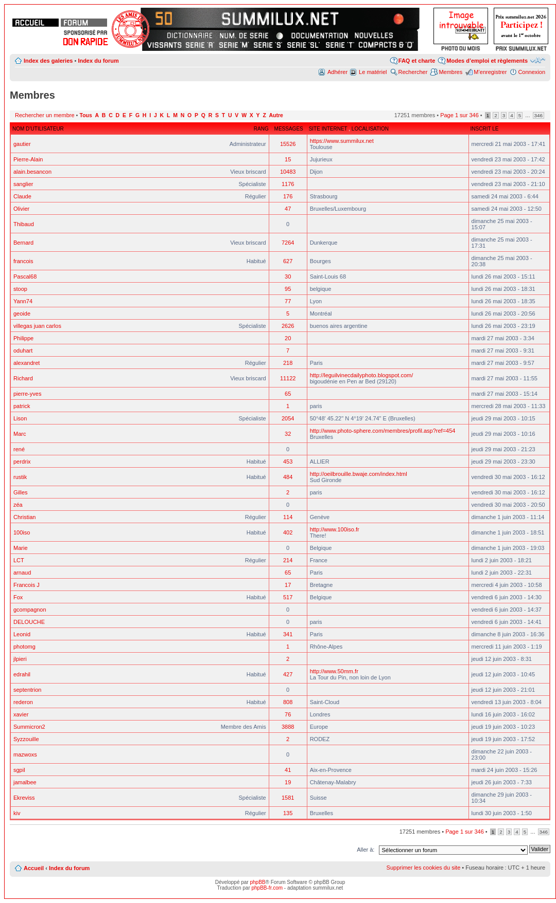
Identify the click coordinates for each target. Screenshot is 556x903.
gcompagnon (29, 609)
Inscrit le (485, 129)
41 (288, 770)
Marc (19, 434)
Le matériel (373, 72)
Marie (20, 548)
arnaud (22, 572)
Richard (23, 378)
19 (288, 782)
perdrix (22, 461)
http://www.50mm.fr (334, 671)
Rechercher (413, 72)
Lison (20, 418)
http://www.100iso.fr (334, 529)
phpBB (257, 882)
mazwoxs (25, 754)
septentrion (27, 690)
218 (287, 363)
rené (19, 449)
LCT (18, 560)
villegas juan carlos (37, 326)
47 (288, 209)
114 (287, 517)
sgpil (19, 770)
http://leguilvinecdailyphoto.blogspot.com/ (361, 375)
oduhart (22, 350)
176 (287, 196)
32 (288, 434)
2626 (288, 326)
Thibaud (23, 224)
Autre (276, 115)
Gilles (20, 492)
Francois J (26, 585)
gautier (22, 144)
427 (287, 674)
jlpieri (20, 659)
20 (288, 338)
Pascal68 (25, 276)
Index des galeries (48, 61)
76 (288, 714)
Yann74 (22, 301)
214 (287, 560)
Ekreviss (24, 798)
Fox (18, 597)
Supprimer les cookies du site (424, 867)
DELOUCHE (29, 622)
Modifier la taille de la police (537, 60)
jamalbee (25, 782)
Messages (288, 129)
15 (288, 159)
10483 (288, 172)
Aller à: (365, 849)
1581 (288, 798)
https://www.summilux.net (342, 141)
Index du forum (98, 61)
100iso (21, 532)
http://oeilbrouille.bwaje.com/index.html (358, 474)
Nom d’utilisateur (38, 129)
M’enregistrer (490, 72)
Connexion (531, 72)
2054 (288, 418)
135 (287, 813)
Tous (86, 115)
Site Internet (329, 129)
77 (288, 301)
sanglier (23, 184)
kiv (16, 813)
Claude (22, 196)
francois (23, 261)
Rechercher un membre (45, 115)
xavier (20, 714)
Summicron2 (29, 727)
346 (538, 115)
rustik (20, 477)
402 (287, 532)
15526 (288, 144)
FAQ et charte (417, 61)
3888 (288, 727)
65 (288, 394)
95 (288, 289)
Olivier (21, 209)
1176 (288, 184)
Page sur (459, 115)
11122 (288, 378)
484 (287, 477)
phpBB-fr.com (267, 888)
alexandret (26, 363)
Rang (261, 129)
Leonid (21, 634)
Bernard (23, 242)
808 (287, 702)
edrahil (21, 674)
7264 (288, 242)
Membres (450, 72)
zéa (18, 505)
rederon (23, 702)
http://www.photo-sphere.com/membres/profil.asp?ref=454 (383, 431)
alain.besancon (32, 172)
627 (287, 261)
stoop (20, 289)
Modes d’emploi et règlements (487, 61)
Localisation (370, 129)
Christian (24, 517)
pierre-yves (27, 394)
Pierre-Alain (28, 159)
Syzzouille (26, 739)
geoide (21, 313)
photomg (24, 646)
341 (287, 634)
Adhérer (337, 72)
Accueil (34, 868)
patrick (21, 406)
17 (288, 585)
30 (288, 276)
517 (287, 597)
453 (287, 461)
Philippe (23, 338)
